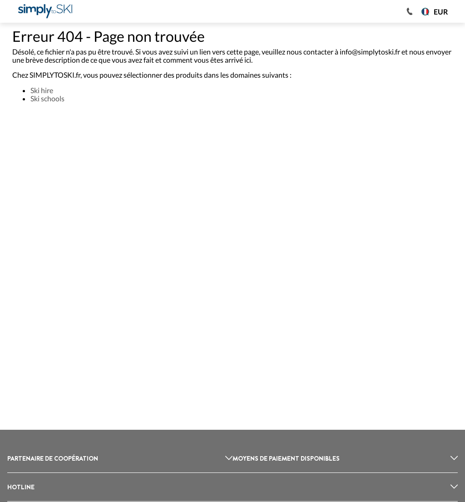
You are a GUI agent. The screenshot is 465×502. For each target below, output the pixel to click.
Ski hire (41, 90)
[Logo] (45, 11)
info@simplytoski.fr (370, 51)
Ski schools (47, 98)
